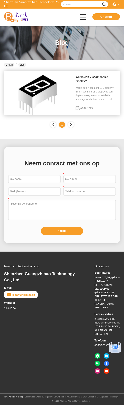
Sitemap (19, 397)
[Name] (104, 4)
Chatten (106, 16)
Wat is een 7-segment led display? (92, 79)
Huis (9, 64)
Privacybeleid (9, 397)
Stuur (62, 231)
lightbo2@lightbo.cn (21, 295)
